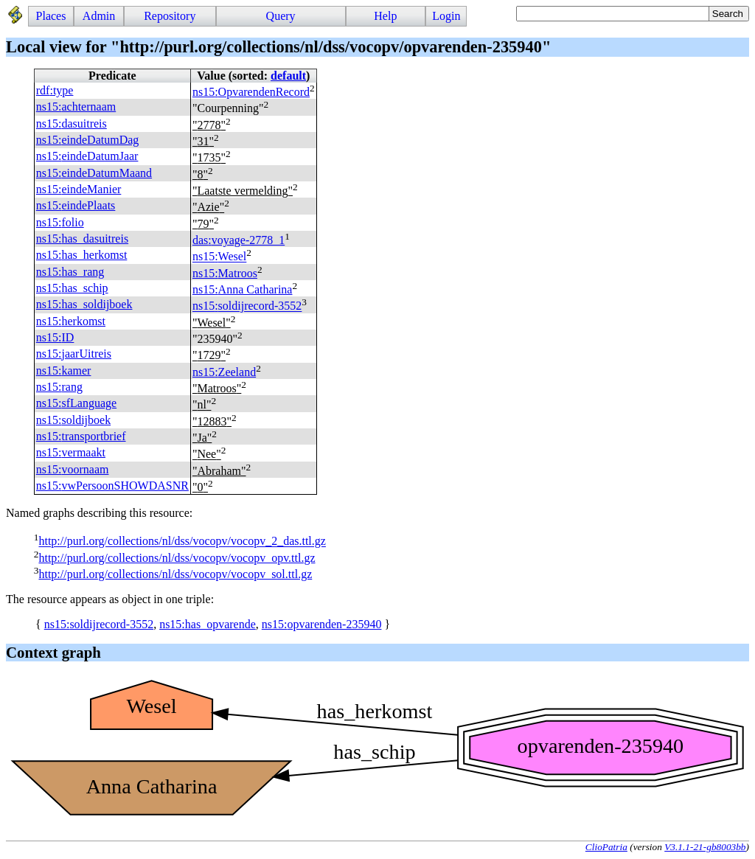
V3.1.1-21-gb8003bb (704, 846)
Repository (169, 16)
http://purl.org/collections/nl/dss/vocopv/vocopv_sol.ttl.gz (175, 574)
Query (281, 16)
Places (51, 16)
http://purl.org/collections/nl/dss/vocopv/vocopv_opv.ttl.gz (176, 558)
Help (385, 16)
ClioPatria (606, 846)
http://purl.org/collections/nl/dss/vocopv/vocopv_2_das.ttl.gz (181, 541)
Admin (99, 16)
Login (446, 16)
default (288, 75)
